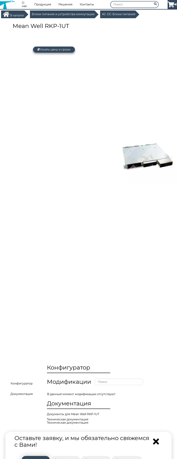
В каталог (13, 14)
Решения (65, 4)
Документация (21, 394)
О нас (24, 4)
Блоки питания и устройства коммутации (63, 14)
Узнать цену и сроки (54, 49)
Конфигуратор (22, 383)
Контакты (87, 4)
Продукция (42, 4)
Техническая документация (67, 419)
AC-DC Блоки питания (118, 14)
